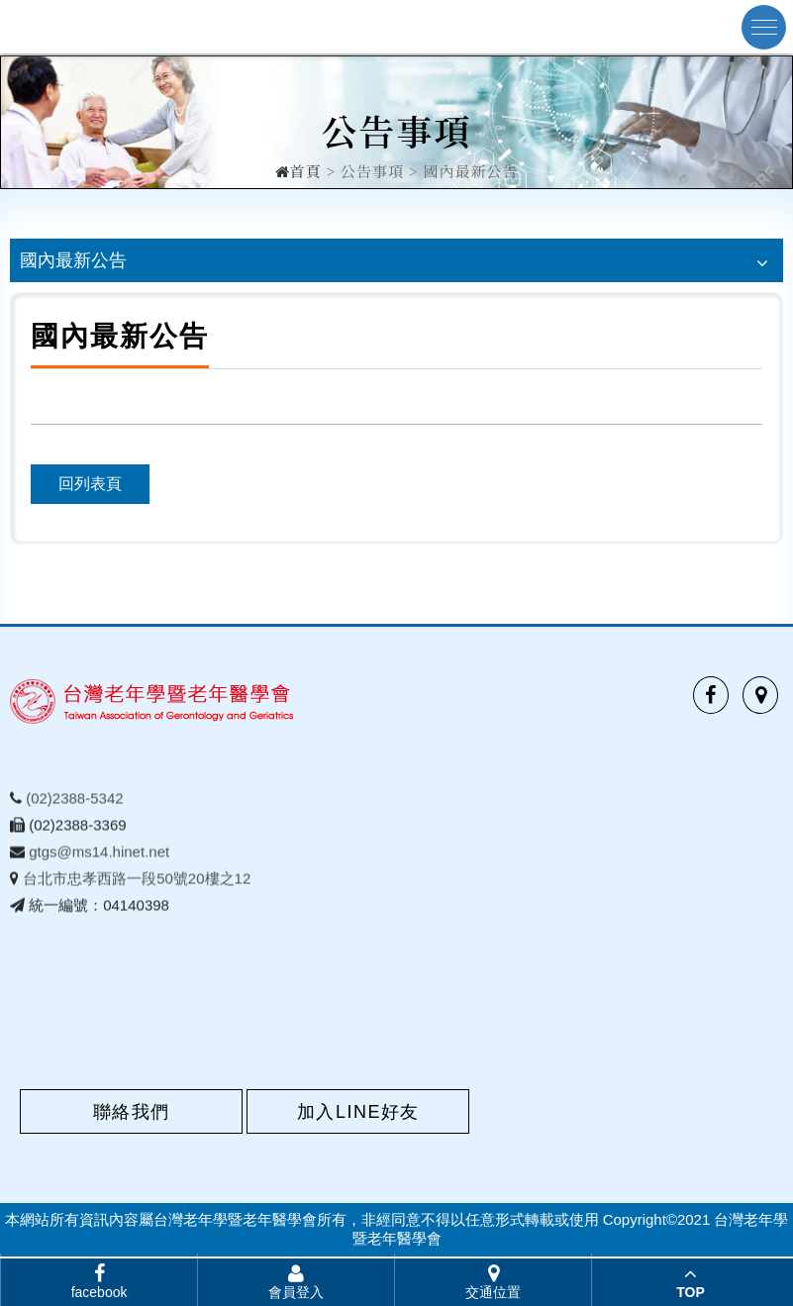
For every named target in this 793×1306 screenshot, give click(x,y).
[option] (396, 122)
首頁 (298, 169)
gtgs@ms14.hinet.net (99, 856)
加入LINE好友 (358, 1112)
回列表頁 (90, 483)
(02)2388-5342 (74, 802)
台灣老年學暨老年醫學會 (133, 27)
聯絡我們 (131, 1112)
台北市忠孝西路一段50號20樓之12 (136, 882)
